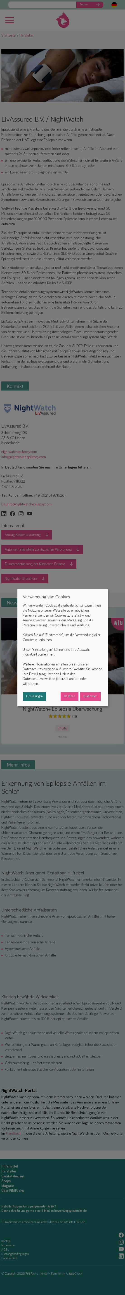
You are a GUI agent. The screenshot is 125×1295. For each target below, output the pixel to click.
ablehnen (69, 696)
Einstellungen (34, 696)
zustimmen (90, 696)
